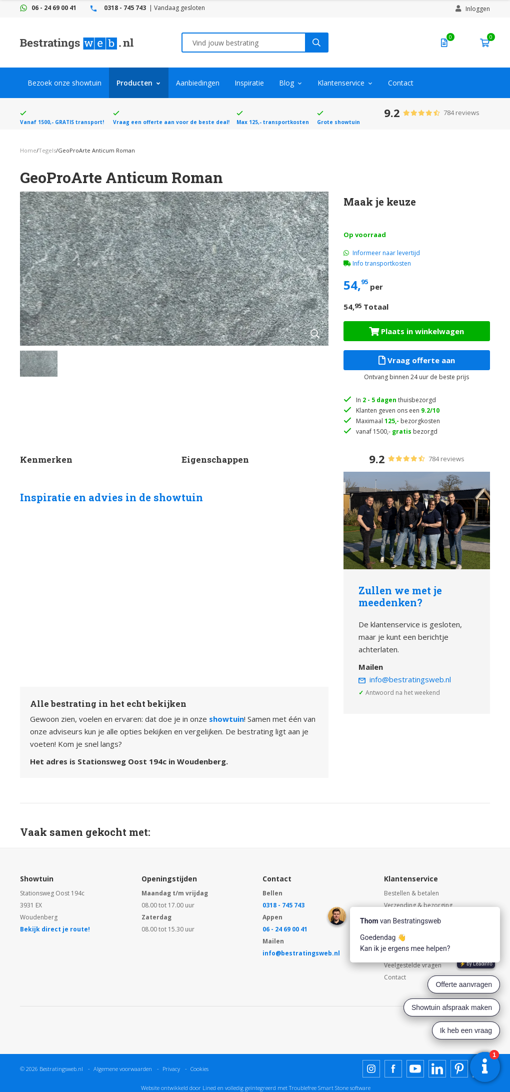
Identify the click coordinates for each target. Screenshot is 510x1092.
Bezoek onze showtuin (65, 83)
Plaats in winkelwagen (416, 331)
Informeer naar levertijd (382, 253)
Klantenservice (341, 83)
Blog (286, 83)
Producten (134, 83)
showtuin (226, 719)
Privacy (171, 1068)
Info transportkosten (381, 263)
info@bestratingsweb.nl (410, 679)
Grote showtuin (338, 122)
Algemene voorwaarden (123, 1068)
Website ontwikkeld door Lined (178, 1087)
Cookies (199, 1068)
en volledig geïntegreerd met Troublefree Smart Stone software (294, 1087)
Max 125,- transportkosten (272, 122)
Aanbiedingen (198, 83)
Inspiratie (249, 83)
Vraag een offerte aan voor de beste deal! (171, 122)
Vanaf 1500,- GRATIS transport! (62, 122)
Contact (401, 83)
